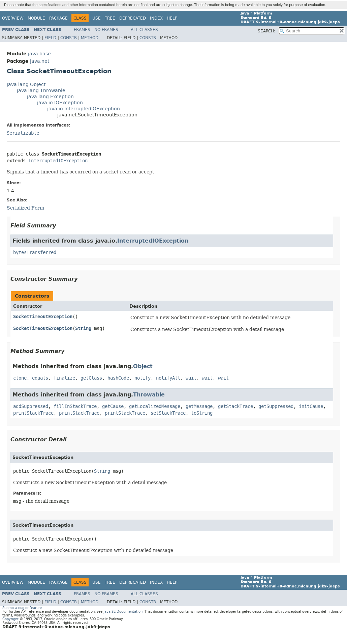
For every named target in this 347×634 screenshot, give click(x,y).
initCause (311, 406)
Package (58, 18)
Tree (110, 18)
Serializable (23, 133)
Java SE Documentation (123, 611)
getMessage (199, 406)
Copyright (10, 619)
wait (191, 378)
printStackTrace (33, 413)
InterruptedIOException (58, 161)
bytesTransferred (34, 252)
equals (40, 378)
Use (96, 18)
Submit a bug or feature (22, 608)
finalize (64, 378)
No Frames (106, 29)
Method (89, 37)
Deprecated (132, 18)
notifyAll (168, 378)
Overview (13, 18)
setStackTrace (168, 413)
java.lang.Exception (50, 97)
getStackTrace (235, 406)
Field (50, 37)
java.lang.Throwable (41, 90)
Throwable (149, 394)
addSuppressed (30, 406)
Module (36, 18)
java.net (39, 61)
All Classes (144, 29)
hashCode (118, 378)
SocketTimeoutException (42, 317)
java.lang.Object (26, 84)
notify (142, 378)
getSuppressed (275, 406)
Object (143, 366)
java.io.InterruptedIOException (83, 109)
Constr (68, 37)
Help (172, 18)
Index (156, 18)
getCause (113, 406)
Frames (82, 29)
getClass (91, 378)
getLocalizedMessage (154, 406)
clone (20, 378)
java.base (39, 54)
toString (202, 413)
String (83, 328)
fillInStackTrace (75, 406)
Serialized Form (25, 208)
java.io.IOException (60, 103)
